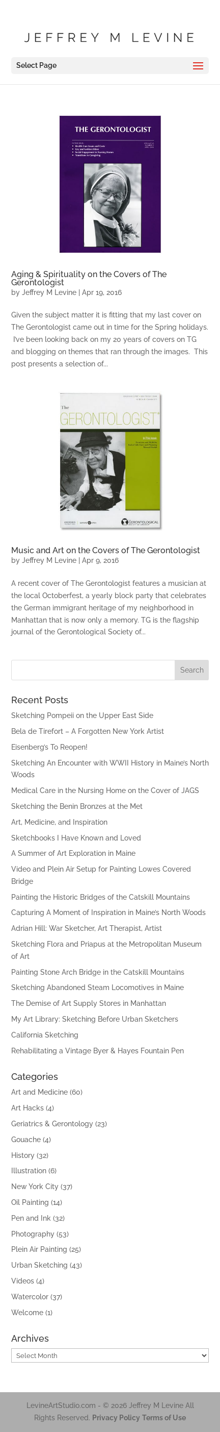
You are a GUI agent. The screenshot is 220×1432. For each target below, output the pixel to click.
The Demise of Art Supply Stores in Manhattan (88, 1003)
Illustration (28, 1171)
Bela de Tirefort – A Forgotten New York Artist (87, 731)
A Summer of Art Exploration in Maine (73, 853)
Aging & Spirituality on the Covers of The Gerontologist (89, 278)
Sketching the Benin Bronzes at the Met (77, 806)
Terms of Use (164, 1418)
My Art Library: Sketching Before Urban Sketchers (94, 1019)
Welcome (27, 1312)
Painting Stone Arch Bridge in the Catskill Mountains (97, 972)
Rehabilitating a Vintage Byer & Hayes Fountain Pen (97, 1051)
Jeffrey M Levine (49, 292)
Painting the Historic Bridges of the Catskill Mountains (100, 897)
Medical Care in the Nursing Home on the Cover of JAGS (105, 790)
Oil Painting (30, 1202)
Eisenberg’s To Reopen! (49, 747)
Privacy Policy (116, 1418)
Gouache (26, 1139)
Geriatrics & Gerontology (52, 1124)
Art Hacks (27, 1108)
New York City (35, 1186)
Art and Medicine (39, 1092)
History (23, 1155)
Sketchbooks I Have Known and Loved (76, 838)
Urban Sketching (39, 1265)
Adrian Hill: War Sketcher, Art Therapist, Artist (86, 928)
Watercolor (29, 1297)
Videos (22, 1281)
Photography (32, 1234)
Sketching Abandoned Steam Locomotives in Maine (97, 987)
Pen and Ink (31, 1218)
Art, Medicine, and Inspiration (59, 822)
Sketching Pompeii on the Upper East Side (82, 715)
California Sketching (44, 1035)
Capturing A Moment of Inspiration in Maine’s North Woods (108, 912)
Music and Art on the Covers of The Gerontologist (105, 550)
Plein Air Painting (39, 1249)
